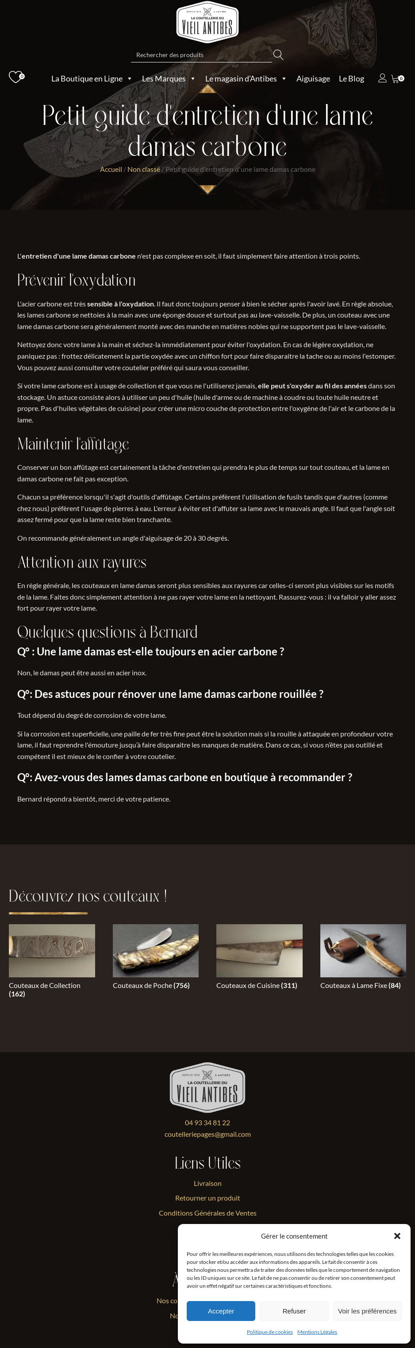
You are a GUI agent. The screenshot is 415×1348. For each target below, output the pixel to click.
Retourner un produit (207, 1197)
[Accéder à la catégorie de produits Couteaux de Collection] (52, 962)
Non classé (143, 169)
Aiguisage (313, 78)
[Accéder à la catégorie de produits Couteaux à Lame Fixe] (363, 958)
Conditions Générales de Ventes (208, 1213)
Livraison (208, 1183)
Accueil (111, 169)
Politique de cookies (270, 1332)
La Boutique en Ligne (92, 78)
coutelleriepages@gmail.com (208, 1134)
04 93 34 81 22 (207, 1122)
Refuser (294, 1311)
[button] (397, 1236)
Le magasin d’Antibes (246, 78)
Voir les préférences (367, 1311)
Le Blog (351, 78)
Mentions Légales (317, 1332)
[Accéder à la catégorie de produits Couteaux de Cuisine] (259, 958)
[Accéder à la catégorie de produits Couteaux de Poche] (156, 958)
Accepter (221, 1311)
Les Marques (169, 78)
